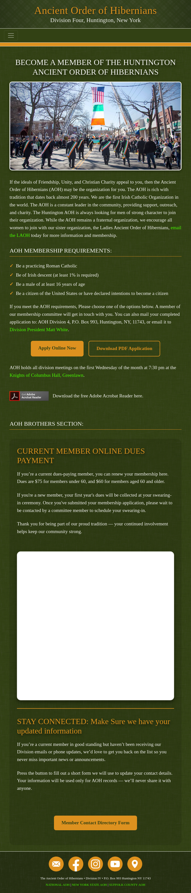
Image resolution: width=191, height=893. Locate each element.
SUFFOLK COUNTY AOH (127, 885)
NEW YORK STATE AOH (89, 885)
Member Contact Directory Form (95, 822)
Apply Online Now (57, 348)
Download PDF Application (124, 348)
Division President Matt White (38, 329)
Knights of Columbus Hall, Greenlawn (46, 375)
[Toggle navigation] (11, 35)
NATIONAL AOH (58, 885)
